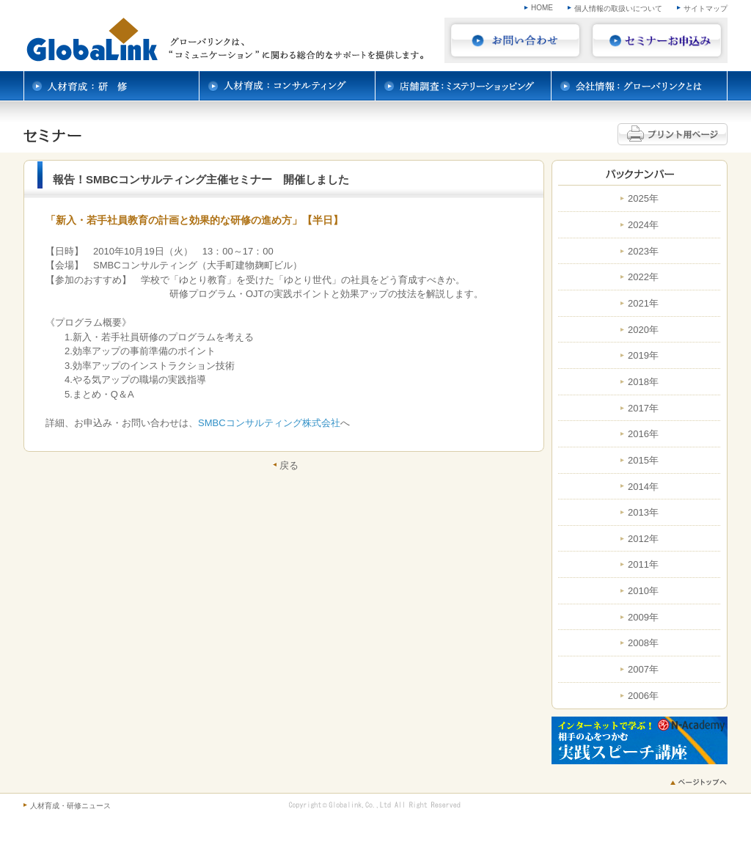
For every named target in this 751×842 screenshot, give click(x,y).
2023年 (643, 251)
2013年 (643, 513)
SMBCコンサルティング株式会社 (269, 422)
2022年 (643, 277)
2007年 (643, 670)
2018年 (643, 382)
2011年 (643, 565)
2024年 (643, 225)
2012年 (643, 539)
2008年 (643, 643)
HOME (542, 8)
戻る (288, 465)
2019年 (643, 356)
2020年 (643, 330)
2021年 (643, 304)
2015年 (643, 460)
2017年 (643, 408)
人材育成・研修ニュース (70, 806)
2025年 (643, 199)
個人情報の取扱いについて (618, 8)
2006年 (643, 696)
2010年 (643, 591)
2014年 (643, 487)
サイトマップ (706, 8)
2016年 (643, 434)
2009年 (643, 617)
